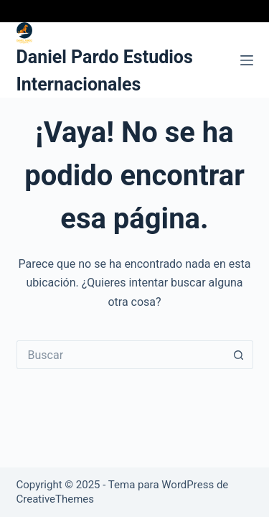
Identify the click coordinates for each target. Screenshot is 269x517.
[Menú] (246, 60)
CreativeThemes (55, 499)
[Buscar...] (120, 354)
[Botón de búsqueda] (239, 354)
